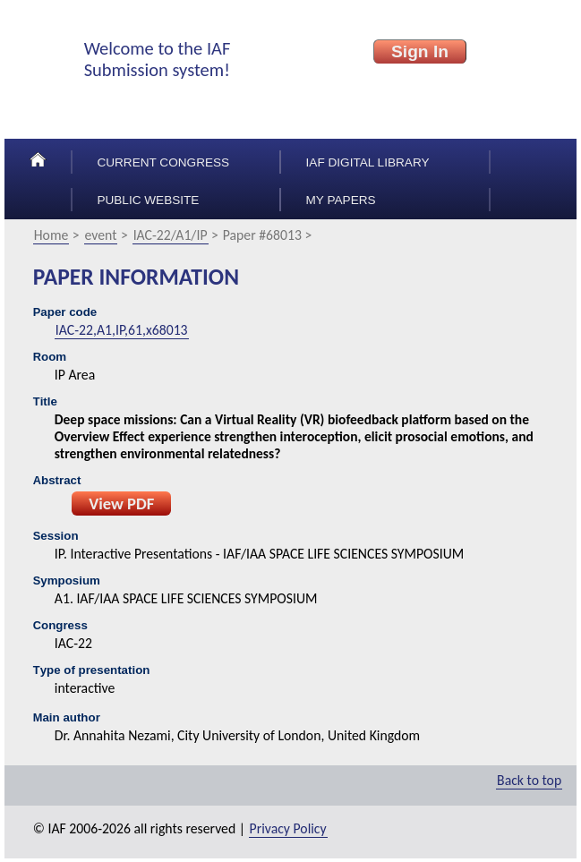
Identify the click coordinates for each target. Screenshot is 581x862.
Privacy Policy (288, 828)
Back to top (529, 780)
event (101, 234)
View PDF (121, 503)
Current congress (163, 162)
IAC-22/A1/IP (170, 234)
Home (51, 234)
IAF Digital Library (368, 162)
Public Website (148, 200)
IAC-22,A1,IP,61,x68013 (122, 329)
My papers (341, 200)
